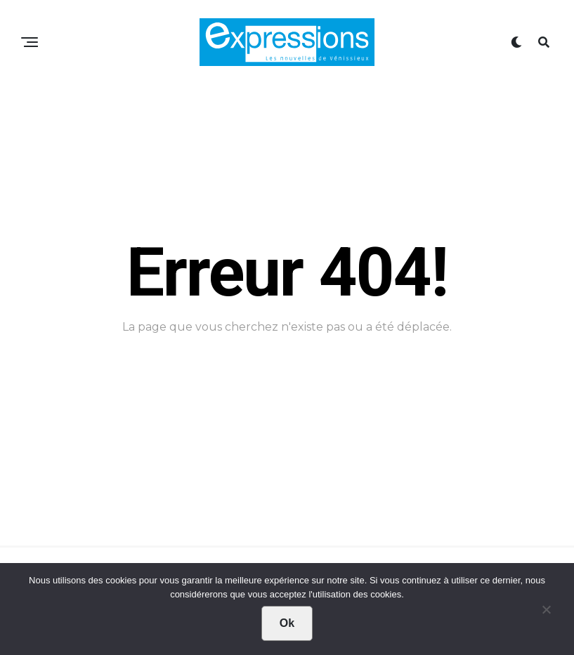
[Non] (545, 612)
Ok (287, 623)
